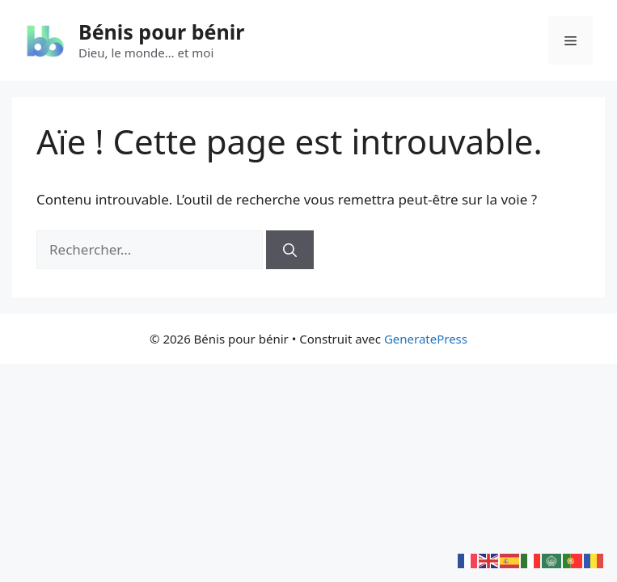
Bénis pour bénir (161, 31)
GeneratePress (425, 339)
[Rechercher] (290, 249)
